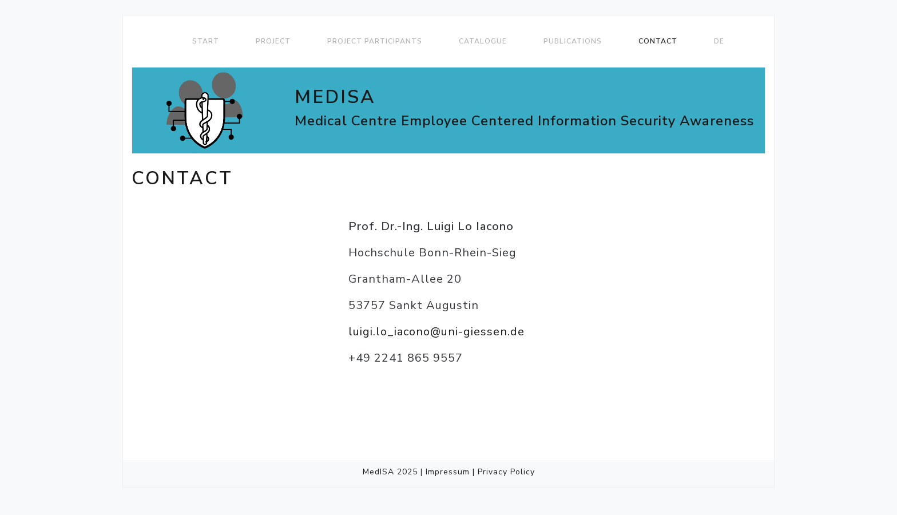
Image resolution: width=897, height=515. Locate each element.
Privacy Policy (506, 471)
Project (273, 41)
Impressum (448, 471)
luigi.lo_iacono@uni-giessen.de (436, 331)
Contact (657, 41)
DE (719, 41)
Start (205, 41)
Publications (572, 41)
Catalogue (483, 41)
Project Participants (374, 41)
